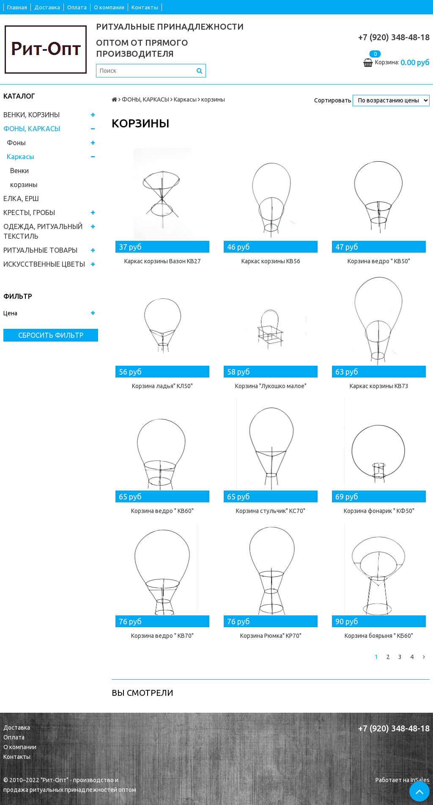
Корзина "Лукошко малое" (271, 386)
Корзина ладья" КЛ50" (162, 386)
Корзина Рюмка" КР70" (270, 635)
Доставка (47, 7)
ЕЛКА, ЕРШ (21, 198)
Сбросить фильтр (50, 335)
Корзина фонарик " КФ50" (379, 510)
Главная (17, 7)
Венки (19, 170)
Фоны (16, 142)
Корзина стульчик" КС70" (270, 510)
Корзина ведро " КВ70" (162, 635)
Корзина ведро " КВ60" (162, 510)
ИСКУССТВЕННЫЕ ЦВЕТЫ (44, 264)
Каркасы (20, 156)
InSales (420, 780)
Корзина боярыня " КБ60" (379, 635)
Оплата (77, 7)
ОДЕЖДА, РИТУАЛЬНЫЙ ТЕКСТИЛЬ (42, 231)
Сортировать (332, 100)
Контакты (145, 7)
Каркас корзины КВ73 (379, 386)
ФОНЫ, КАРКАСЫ (31, 128)
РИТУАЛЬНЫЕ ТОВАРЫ (40, 250)
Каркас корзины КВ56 (270, 261)
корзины (24, 184)
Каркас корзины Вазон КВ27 (162, 261)
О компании (109, 7)
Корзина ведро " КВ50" (379, 261)
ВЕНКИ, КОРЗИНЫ (31, 115)
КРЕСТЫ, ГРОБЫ (29, 212)
